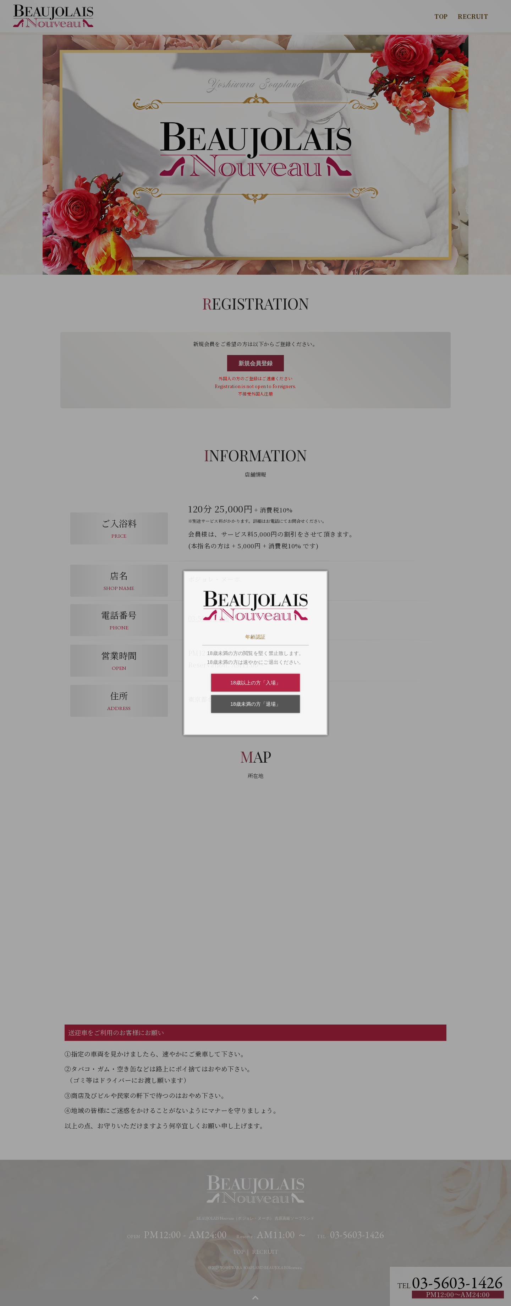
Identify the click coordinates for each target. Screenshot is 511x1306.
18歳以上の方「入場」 (255, 683)
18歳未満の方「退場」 (255, 704)
